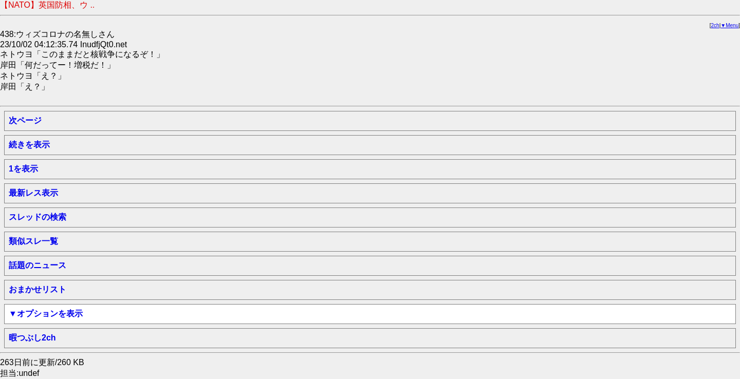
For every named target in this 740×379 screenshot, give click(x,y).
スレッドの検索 (37, 217)
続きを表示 (29, 144)
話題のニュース (37, 265)
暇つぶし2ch (32, 337)
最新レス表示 (33, 192)
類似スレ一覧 (33, 241)
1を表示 (23, 168)
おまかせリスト (37, 289)
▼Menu (729, 25)
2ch (715, 25)
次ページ (25, 120)
